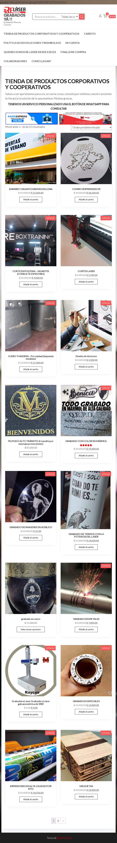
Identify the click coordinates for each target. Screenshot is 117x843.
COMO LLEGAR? (41, 61)
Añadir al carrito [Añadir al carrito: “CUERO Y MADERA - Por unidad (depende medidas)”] (30, 369)
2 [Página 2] (58, 820)
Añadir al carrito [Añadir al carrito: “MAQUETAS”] (86, 796)
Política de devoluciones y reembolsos (32, 42)
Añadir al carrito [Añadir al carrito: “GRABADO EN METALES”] (86, 629)
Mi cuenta (73, 42)
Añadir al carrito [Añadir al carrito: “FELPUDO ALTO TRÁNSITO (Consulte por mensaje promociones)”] (30, 454)
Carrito (90, 33)
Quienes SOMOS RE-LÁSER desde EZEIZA (30, 52)
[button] (109, 16)
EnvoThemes (64, 837)
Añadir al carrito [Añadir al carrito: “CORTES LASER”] (86, 281)
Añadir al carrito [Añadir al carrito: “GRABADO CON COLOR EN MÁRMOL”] (86, 455)
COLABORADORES (15, 61)
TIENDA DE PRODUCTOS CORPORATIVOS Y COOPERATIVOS (41, 33)
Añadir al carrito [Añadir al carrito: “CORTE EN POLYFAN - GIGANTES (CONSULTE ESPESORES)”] (30, 284)
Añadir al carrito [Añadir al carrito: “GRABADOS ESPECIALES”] (86, 711)
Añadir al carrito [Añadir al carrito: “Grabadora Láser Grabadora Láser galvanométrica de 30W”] (30, 714)
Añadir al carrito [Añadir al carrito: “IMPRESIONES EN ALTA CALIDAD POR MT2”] (30, 799)
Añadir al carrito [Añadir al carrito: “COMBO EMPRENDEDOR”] (86, 199)
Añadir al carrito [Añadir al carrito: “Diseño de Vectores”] (86, 366)
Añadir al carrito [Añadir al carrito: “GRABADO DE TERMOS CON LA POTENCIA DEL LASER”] (86, 547)
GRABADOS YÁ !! (14, 17)
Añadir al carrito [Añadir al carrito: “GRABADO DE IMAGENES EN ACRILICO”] (30, 537)
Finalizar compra (73, 52)
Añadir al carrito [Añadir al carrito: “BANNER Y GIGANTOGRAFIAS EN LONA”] (30, 199)
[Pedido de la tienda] (91, 127)
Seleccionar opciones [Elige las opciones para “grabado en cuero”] (31, 629)
